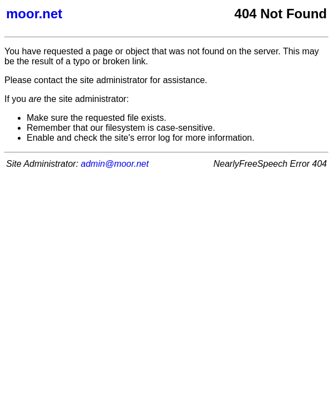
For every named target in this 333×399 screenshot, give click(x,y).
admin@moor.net (115, 163)
